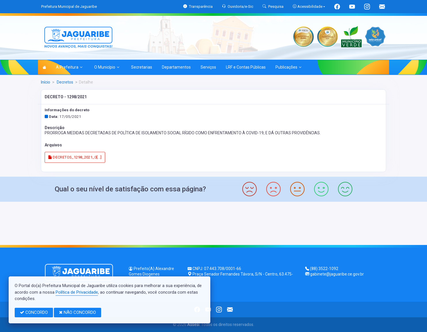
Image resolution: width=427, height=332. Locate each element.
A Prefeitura (69, 67)
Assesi (193, 324)
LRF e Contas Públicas (246, 67)
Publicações (288, 67)
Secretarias (141, 67)
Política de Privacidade (77, 292)
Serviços (208, 67)
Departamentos (176, 67)
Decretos (64, 82)
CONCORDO (34, 312)
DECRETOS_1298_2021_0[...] (74, 157)
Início (45, 82)
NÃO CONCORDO (77, 312)
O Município (106, 67)
